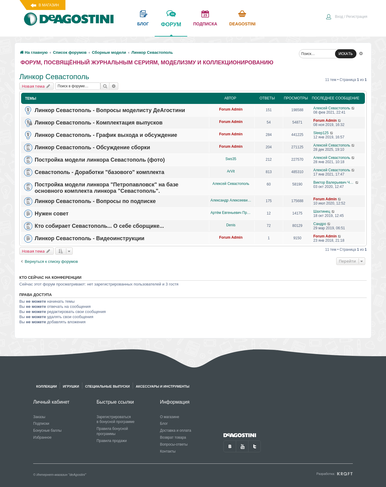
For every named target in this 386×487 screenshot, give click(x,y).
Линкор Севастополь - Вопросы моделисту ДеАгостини (110, 110)
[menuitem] (346, 17)
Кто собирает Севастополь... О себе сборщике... (99, 226)
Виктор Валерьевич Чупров (334, 182)
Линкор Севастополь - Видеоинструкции (89, 238)
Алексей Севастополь (331, 108)
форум (171, 28)
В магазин (49, 5)
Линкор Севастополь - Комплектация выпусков (99, 123)
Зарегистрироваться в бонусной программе (115, 419)
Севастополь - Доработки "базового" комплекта (99, 172)
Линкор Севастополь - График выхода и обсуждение (106, 135)
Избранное (42, 437)
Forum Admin (231, 109)
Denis (231, 225)
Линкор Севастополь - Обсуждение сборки (92, 147)
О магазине (169, 417)
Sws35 (230, 159)
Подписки (41, 423)
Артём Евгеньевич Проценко (230, 213)
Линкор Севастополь (54, 77)
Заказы (39, 417)
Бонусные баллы (47, 430)
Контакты (168, 451)
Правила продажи (111, 441)
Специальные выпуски (107, 386)
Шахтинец (321, 211)
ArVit (231, 171)
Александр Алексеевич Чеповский (230, 200)
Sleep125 (321, 133)
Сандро (319, 224)
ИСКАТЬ (346, 53)
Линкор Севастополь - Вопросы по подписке (95, 201)
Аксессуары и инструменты (162, 386)
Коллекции (46, 386)
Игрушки (71, 386)
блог (143, 23)
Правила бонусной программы (112, 431)
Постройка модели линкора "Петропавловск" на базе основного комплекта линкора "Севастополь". (107, 188)
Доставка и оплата (175, 430)
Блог (164, 423)
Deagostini (242, 23)
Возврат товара (173, 437)
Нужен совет (51, 214)
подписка (205, 23)
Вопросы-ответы (174, 444)
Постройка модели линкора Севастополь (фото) (100, 160)
